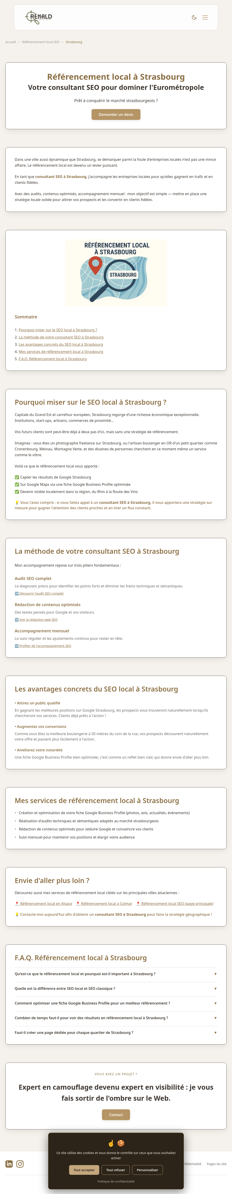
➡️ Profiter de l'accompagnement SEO (43, 646)
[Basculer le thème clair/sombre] (194, 17)
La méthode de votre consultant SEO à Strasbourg (61, 337)
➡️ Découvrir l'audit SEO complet (39, 593)
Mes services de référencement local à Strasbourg (61, 351)
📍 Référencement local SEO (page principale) (174, 903)
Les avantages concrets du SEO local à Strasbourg (61, 344)
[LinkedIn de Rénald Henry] (9, 1164)
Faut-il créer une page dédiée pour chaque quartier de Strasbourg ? (116, 1032)
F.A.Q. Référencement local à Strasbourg (53, 358)
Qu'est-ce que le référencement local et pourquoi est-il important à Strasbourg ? (116, 974)
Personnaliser (147, 1170)
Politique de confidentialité (115, 1181)
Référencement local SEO (41, 42)
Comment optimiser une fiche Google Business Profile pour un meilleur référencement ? (116, 1003)
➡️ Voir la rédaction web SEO (36, 619)
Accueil (10, 42)
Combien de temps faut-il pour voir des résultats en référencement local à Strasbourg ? (116, 1018)
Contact (116, 1114)
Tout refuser (115, 1170)
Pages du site (217, 1164)
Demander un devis (116, 114)
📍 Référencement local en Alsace (43, 903)
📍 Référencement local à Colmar (104, 903)
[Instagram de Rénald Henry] (20, 1164)
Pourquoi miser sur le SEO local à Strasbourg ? (58, 329)
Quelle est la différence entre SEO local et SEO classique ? (116, 988)
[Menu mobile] (205, 17)
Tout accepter (84, 1170)
